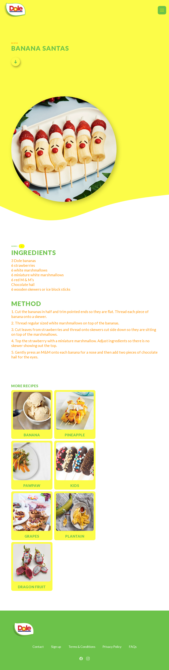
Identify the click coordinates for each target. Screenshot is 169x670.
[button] (162, 10)
